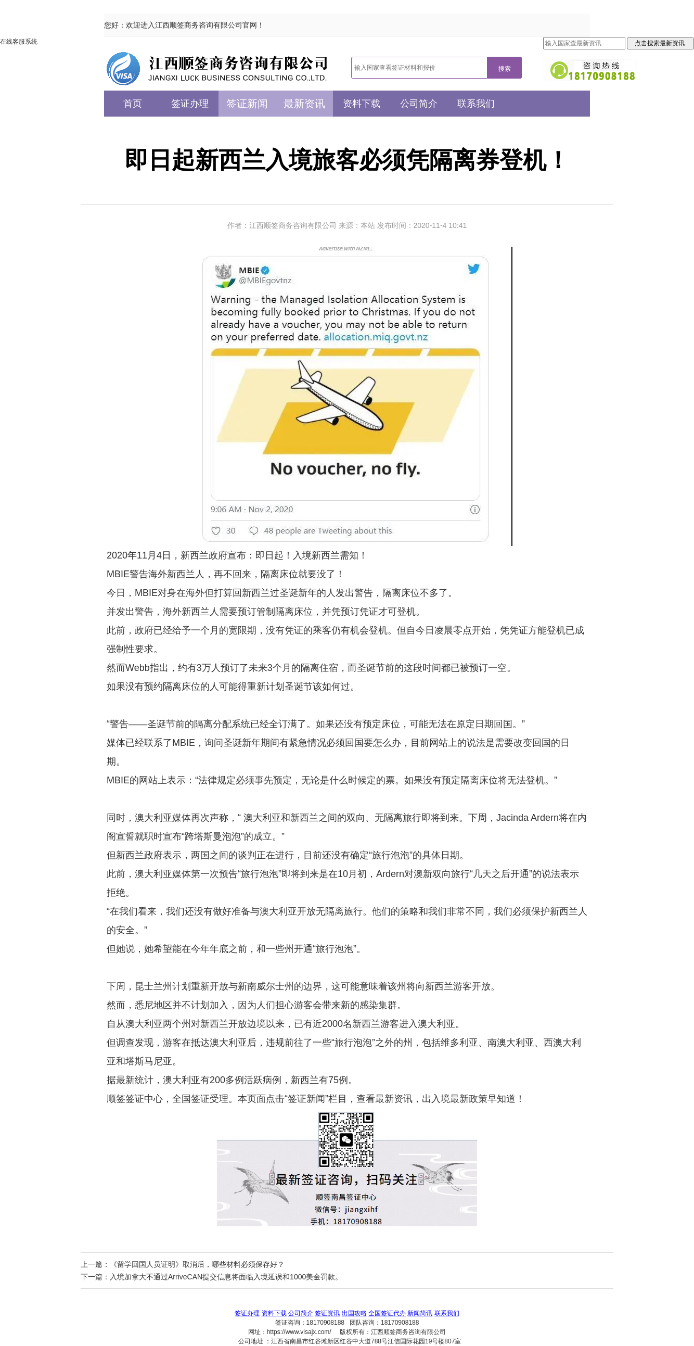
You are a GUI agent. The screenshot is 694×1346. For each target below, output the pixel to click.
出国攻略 (354, 1313)
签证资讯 (327, 1313)
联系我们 (476, 103)
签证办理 (190, 103)
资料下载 (361, 103)
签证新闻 (247, 103)
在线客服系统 (18, 41)
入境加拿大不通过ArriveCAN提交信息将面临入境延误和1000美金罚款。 (226, 1277)
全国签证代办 (387, 1313)
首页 (132, 103)
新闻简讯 (419, 1313)
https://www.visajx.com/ (299, 1332)
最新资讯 (304, 103)
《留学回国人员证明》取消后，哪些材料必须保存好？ (197, 1264)
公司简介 (419, 103)
